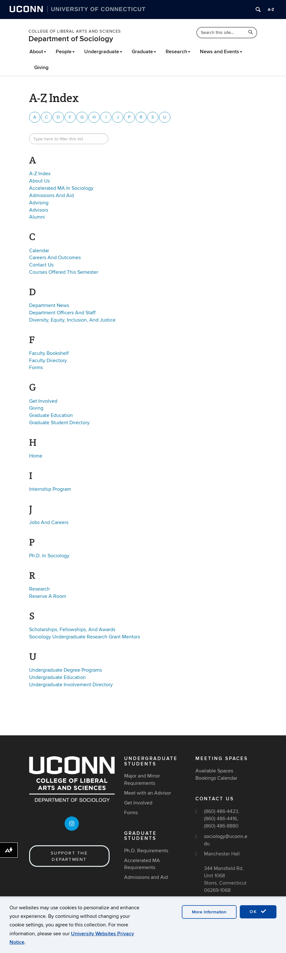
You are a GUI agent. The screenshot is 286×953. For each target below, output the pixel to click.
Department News (49, 305)
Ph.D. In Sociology (49, 556)
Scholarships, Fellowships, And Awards (72, 629)
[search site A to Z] (68, 138)
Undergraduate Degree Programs (65, 670)
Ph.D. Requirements (146, 850)
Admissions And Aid (51, 195)
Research (178, 51)
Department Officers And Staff (62, 313)
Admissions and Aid (146, 877)
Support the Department (69, 856)
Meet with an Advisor (147, 793)
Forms (36, 367)
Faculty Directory (48, 360)
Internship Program (50, 489)
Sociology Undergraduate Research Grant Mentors (84, 637)
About (37, 51)
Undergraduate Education (57, 677)
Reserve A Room (47, 596)
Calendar (39, 250)
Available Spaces (214, 771)
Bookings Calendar (216, 778)
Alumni (37, 217)
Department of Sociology (71, 38)
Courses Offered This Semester (63, 272)
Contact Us (41, 265)
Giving (41, 67)
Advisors (38, 210)
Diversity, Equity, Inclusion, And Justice (72, 320)
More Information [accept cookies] (209, 912)
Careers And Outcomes (55, 257)
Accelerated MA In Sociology (61, 188)
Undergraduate (103, 51)
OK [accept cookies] (258, 911)
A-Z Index (40, 173)
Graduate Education (51, 415)
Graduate (144, 51)
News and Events (221, 51)
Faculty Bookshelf (49, 353)
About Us (39, 181)
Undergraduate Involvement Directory (71, 684)
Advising (38, 203)
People (65, 51)
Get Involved (43, 401)
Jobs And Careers (48, 522)
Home (35, 456)
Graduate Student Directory (59, 422)
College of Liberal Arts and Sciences (75, 31)
